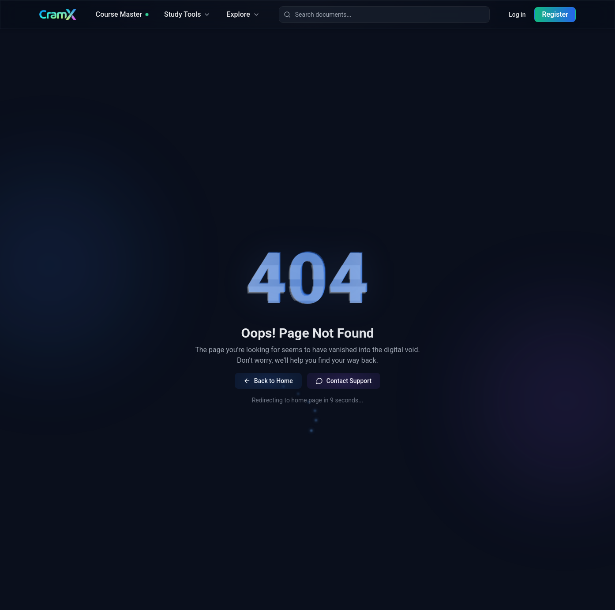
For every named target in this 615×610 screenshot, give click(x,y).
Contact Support (343, 381)
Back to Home (268, 381)
